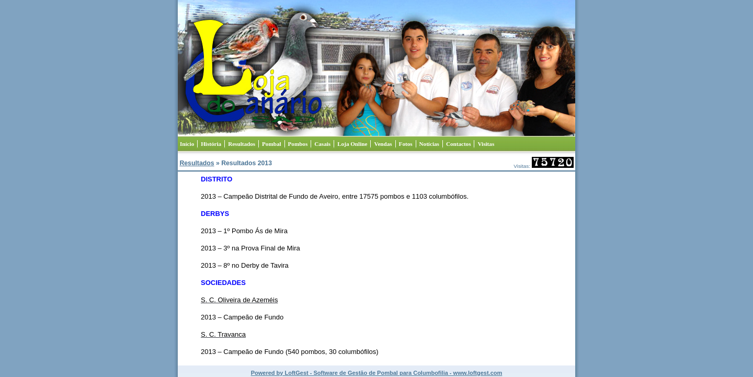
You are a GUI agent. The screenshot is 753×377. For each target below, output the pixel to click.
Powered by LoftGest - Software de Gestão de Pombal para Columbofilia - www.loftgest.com (377, 373)
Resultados (196, 163)
